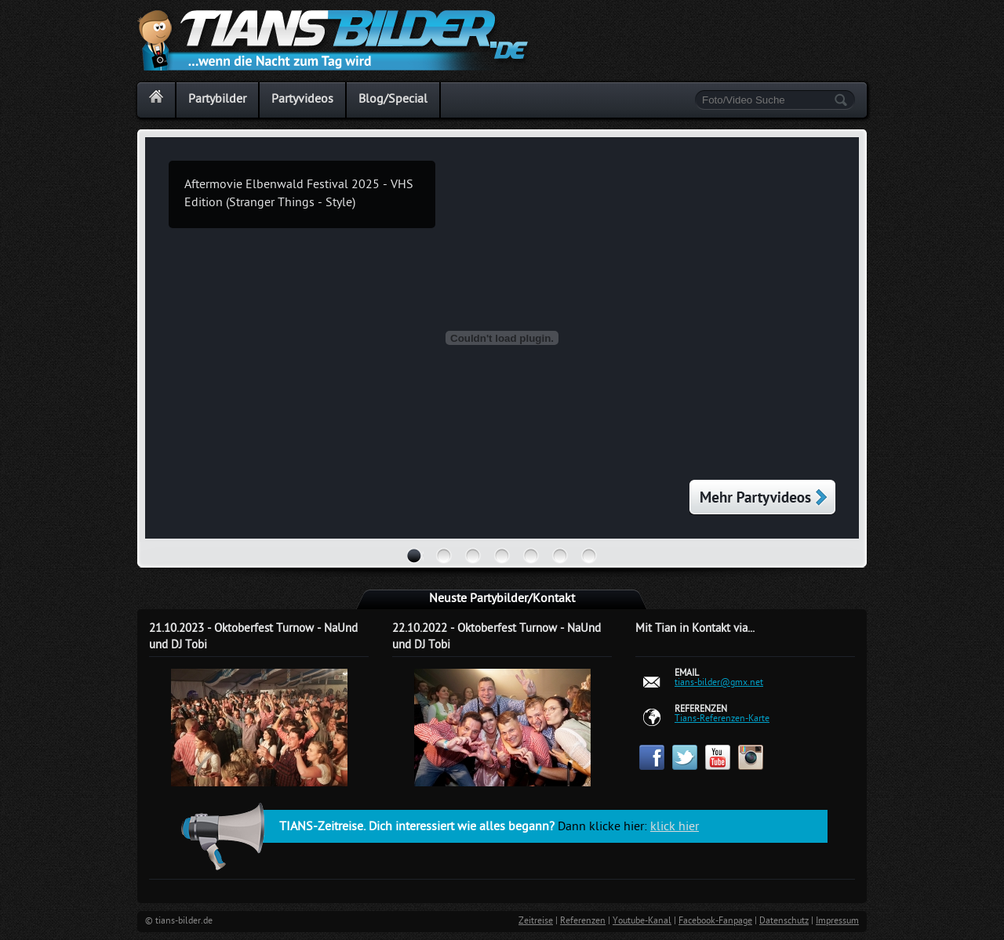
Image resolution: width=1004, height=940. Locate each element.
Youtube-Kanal (642, 921)
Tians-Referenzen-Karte (722, 719)
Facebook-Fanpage (715, 921)
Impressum (837, 921)
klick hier (674, 827)
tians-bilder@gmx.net (719, 683)
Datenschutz (784, 921)
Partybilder (217, 100)
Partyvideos (302, 100)
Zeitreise (535, 921)
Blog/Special (392, 100)
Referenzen (583, 921)
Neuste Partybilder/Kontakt (502, 599)
